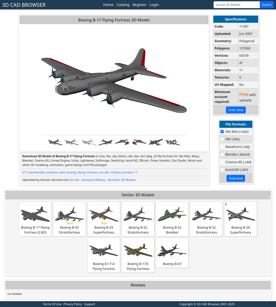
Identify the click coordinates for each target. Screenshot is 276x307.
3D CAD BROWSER (24, 4)
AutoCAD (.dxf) (236, 169)
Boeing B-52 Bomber (172, 218)
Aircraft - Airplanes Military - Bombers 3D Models (102, 180)
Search (266, 5)
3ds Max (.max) (237, 131)
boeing (71, 172)
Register (139, 4)
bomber (127, 172)
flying (81, 172)
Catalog (123, 4)
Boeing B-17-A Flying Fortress (103, 255)
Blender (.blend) (237, 154)
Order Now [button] (235, 110)
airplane (52, 172)
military (115, 172)
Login (154, 4)
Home (108, 4)
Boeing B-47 (172, 253)
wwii (62, 172)
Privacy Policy (73, 304)
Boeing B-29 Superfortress (103, 218)
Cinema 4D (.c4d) (238, 162)
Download (236, 178)
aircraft (104, 172)
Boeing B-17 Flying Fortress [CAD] (35, 218)
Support (89, 304)
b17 (24, 172)
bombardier (37, 172)
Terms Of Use (52, 304)
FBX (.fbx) (232, 139)
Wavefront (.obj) (237, 147)
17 (135, 172)
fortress (92, 172)
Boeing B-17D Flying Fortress (138, 255)
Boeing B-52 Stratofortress (69, 218)
